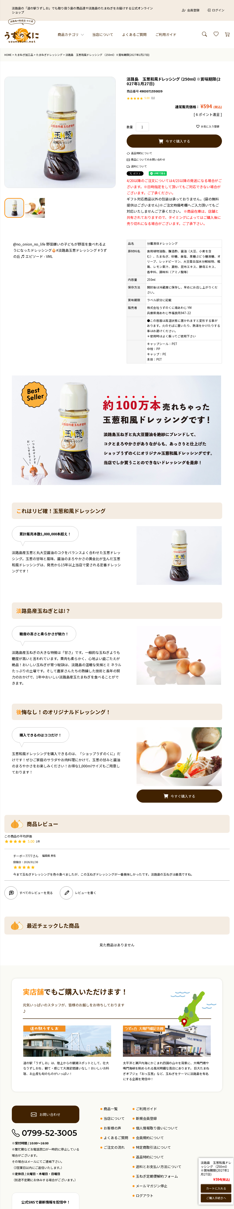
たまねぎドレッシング (49, 55)
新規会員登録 (146, 1118)
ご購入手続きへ (216, 1198)
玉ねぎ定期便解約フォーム (157, 1176)
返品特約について (141, 153)
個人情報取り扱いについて (157, 1128)
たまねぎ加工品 (24, 55)
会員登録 (190, 10)
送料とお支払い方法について (158, 1166)
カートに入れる (216, 1188)
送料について (139, 166)
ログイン (215, 10)
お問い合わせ (45, 1114)
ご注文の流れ (114, 1147)
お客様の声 (112, 1128)
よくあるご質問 (134, 34)
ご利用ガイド (165, 34)
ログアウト (144, 1195)
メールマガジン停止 (151, 1185)
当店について (102, 34)
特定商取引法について (153, 1147)
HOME (8, 55)
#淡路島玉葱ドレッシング (76, 250)
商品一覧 (111, 1108)
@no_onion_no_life (29, 244)
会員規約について (150, 1137)
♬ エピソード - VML (37, 256)
